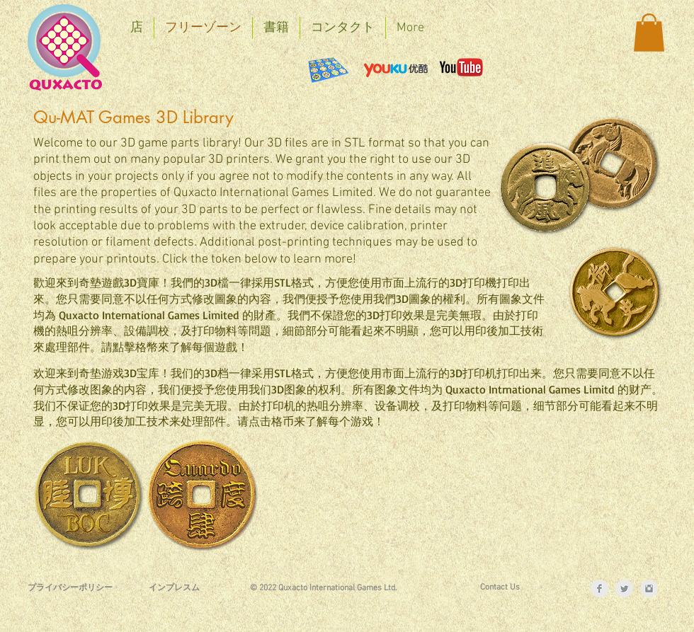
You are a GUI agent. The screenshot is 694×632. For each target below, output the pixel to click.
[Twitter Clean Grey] (624, 588)
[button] (649, 32)
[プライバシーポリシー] (70, 588)
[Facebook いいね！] (166, 67)
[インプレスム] (174, 588)
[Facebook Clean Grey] (599, 588)
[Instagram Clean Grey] (649, 588)
